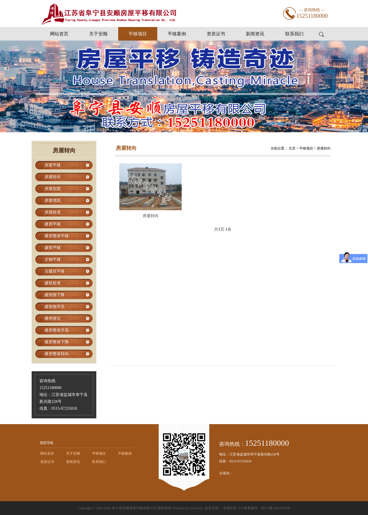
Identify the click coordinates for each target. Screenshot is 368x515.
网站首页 (59, 33)
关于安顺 (98, 33)
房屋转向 (324, 148)
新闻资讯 (255, 33)
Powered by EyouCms (187, 508)
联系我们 (294, 33)
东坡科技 (230, 508)
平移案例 (177, 33)
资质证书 (216, 33)
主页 (292, 148)
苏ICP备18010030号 (276, 508)
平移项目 (138, 33)
